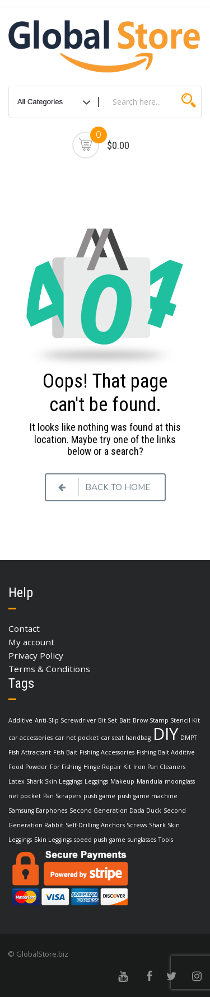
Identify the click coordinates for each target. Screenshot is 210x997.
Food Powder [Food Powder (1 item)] (28, 767)
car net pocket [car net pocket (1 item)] (77, 738)
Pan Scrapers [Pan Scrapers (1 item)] (62, 796)
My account (31, 641)
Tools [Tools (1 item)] (165, 840)
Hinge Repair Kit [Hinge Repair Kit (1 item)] (107, 767)
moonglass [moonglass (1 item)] (180, 781)
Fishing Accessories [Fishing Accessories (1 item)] (107, 752)
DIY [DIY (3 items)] (165, 734)
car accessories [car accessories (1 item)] (30, 738)
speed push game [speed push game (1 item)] (99, 840)
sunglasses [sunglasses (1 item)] (142, 840)
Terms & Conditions (49, 668)
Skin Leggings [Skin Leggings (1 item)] (53, 840)
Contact (24, 628)
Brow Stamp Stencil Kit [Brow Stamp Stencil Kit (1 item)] (166, 720)
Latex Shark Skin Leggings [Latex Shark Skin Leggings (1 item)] (45, 781)
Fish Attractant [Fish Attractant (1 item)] (29, 752)
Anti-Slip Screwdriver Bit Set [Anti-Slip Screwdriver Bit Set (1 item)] (76, 720)
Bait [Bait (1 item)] (124, 720)
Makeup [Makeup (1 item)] (122, 781)
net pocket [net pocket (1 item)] (24, 796)
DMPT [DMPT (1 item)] (188, 738)
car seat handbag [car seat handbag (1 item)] (126, 738)
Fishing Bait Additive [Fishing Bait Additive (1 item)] (166, 752)
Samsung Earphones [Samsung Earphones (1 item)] (37, 810)
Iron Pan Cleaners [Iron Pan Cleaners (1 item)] (159, 767)
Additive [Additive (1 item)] (20, 720)
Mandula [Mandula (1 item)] (149, 781)
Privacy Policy (35, 655)
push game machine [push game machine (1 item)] (148, 796)
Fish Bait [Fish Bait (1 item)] (65, 752)
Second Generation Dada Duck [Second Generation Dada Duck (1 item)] (115, 810)
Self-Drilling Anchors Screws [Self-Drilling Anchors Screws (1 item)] (106, 825)
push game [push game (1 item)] (99, 796)
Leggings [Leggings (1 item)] (96, 781)
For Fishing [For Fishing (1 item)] (65, 767)
